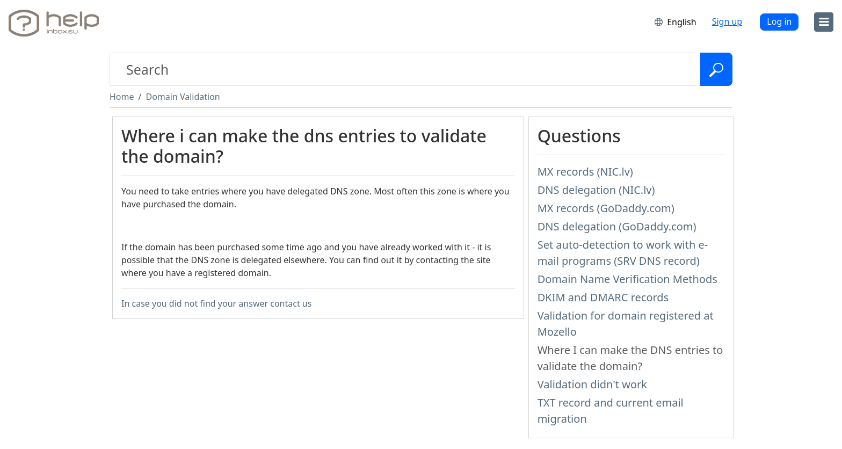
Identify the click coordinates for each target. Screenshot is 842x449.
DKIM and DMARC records (603, 297)
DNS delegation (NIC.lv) (596, 190)
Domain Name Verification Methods (627, 279)
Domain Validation (183, 97)
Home (122, 97)
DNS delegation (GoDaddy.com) (617, 226)
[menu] (823, 22)
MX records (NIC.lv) (585, 171)
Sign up (727, 21)
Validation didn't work (592, 384)
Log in (779, 21)
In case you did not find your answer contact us (216, 303)
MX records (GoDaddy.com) (606, 208)
